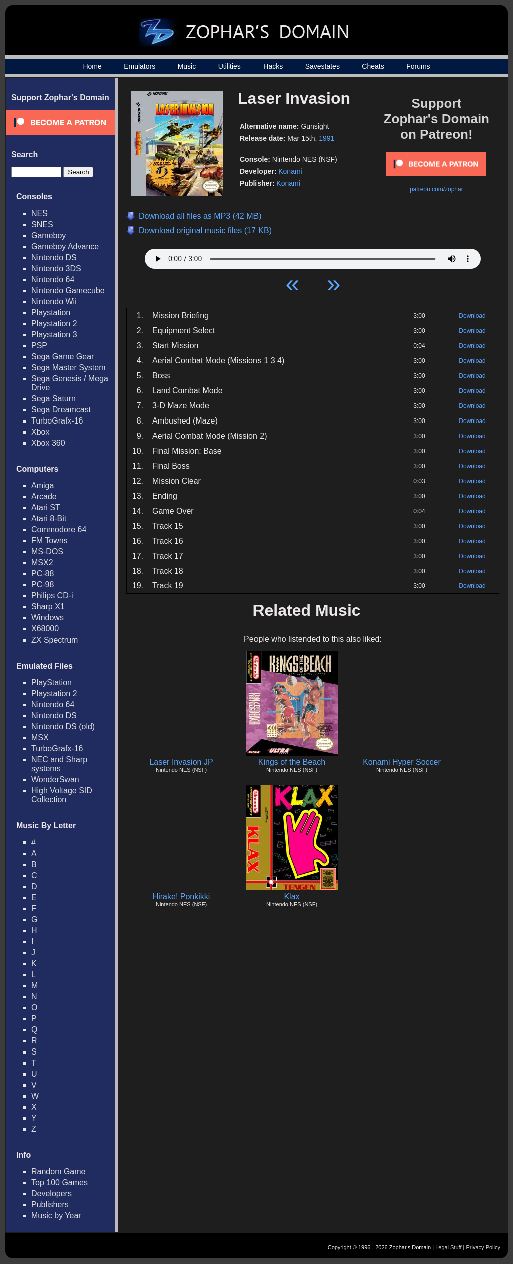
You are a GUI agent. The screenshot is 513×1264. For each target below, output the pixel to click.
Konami (290, 171)
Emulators (139, 66)
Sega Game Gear (62, 356)
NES (39, 213)
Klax (291, 896)
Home (92, 66)
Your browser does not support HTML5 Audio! (313, 256)
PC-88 (42, 573)
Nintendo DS (54, 257)
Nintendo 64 (52, 279)
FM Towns (49, 540)
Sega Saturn (53, 398)
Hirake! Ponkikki (181, 896)
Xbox (40, 432)
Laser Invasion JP (181, 762)
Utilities (229, 66)
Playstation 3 (54, 334)
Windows (47, 617)
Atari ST (45, 507)
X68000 (45, 628)
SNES (42, 224)
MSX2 (42, 562)
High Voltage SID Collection (61, 795)
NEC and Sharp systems (59, 764)
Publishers (50, 1204)
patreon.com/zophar (436, 189)
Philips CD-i (52, 595)
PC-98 (42, 584)
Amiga (42, 485)
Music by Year (56, 1215)
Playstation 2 (54, 323)
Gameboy (48, 235)
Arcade (44, 496)
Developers (51, 1193)
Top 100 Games (59, 1182)
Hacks (273, 66)
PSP (39, 345)
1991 (326, 138)
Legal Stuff (448, 1247)
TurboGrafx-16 (57, 420)
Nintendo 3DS (56, 268)
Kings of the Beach (291, 762)
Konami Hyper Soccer (402, 762)
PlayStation (51, 682)
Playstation (50, 312)
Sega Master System (68, 367)
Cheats (373, 66)
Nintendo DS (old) (63, 726)
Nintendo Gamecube (68, 290)
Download (472, 315)
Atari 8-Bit (48, 518)
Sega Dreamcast (61, 409)
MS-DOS (47, 551)
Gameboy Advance (65, 246)
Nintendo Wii (54, 301)
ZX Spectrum (54, 640)
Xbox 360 (48, 443)
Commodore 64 (58, 529)
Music (187, 66)
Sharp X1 (48, 606)
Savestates (322, 66)
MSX (40, 737)
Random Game (58, 1171)
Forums (418, 66)
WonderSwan (55, 779)
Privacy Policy (483, 1247)
